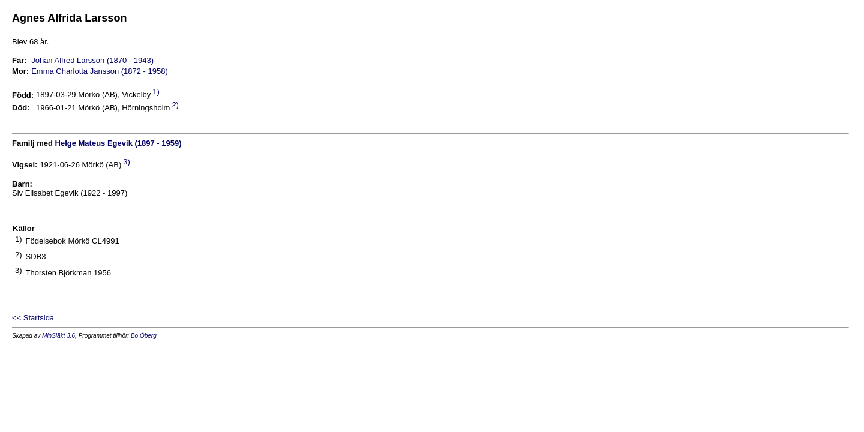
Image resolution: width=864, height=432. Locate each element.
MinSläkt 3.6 (58, 335)
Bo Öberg (144, 335)
